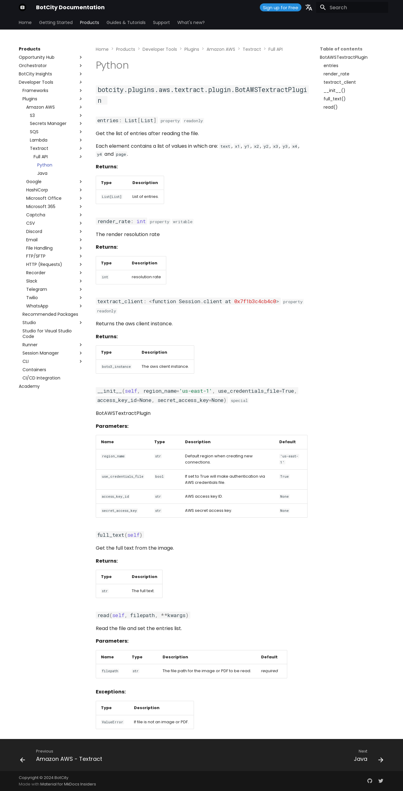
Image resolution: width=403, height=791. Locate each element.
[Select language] (309, 7)
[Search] (352, 7)
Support (161, 22)
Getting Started (56, 22)
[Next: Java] (366, 756)
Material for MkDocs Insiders (68, 784)
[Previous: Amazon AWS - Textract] (63, 756)
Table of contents (341, 49)
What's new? (191, 22)
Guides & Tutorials (126, 22)
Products (89, 22)
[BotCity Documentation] (22, 7)
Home (25, 22)
